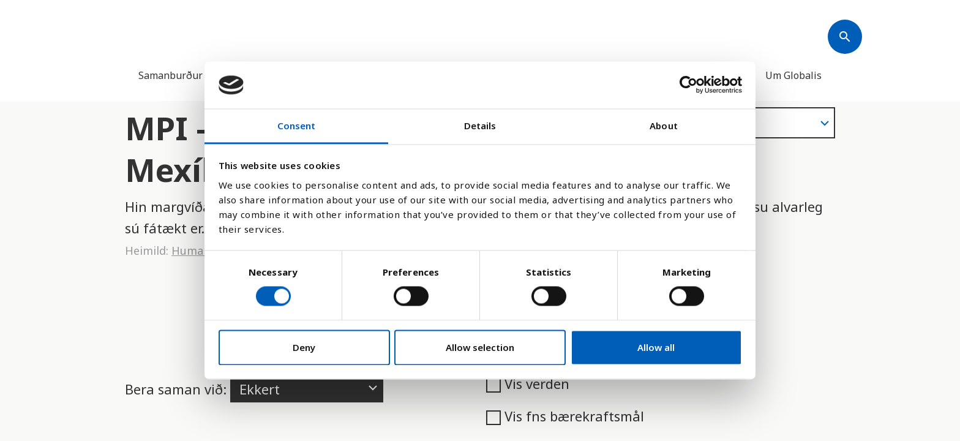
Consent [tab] (296, 125)
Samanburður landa (184, 75)
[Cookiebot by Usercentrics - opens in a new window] (688, 85)
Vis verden (527, 383)
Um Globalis (793, 75)
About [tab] (664, 125)
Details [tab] (480, 125)
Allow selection (480, 347)
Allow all (656, 347)
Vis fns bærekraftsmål (565, 416)
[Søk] (845, 37)
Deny (304, 347)
